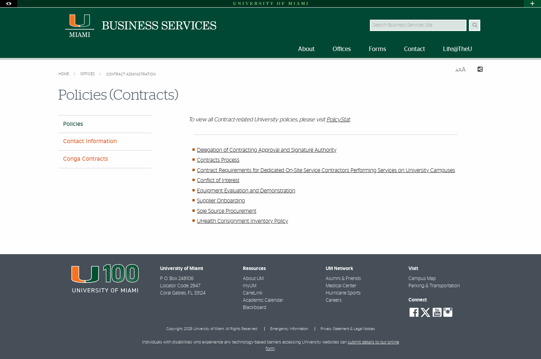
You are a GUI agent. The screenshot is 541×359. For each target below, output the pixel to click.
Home (64, 74)
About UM (253, 278)
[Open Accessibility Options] (8, 3)
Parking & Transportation (434, 285)
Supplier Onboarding (221, 200)
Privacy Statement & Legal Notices (348, 329)
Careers (334, 300)
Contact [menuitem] (414, 49)
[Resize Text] (460, 70)
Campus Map (422, 278)
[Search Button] (474, 25)
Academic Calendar (263, 300)
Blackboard (254, 307)
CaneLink (253, 293)
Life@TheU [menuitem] (457, 49)
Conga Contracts (85, 159)
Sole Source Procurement (226, 211)
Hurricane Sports (343, 293)
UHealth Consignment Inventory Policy (242, 221)
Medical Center (341, 285)
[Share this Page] (477, 70)
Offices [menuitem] (342, 49)
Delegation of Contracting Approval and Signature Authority (266, 150)
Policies (73, 124)
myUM (249, 285)
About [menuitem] (306, 49)
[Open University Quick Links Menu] (532, 3)
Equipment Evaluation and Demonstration (246, 190)
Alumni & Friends (343, 278)
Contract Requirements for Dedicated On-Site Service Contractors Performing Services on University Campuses (326, 170)
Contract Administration (131, 74)
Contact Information (90, 141)
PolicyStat (338, 119)
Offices (88, 74)
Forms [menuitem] (377, 49)
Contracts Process (218, 160)
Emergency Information (289, 329)
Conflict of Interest (218, 180)
